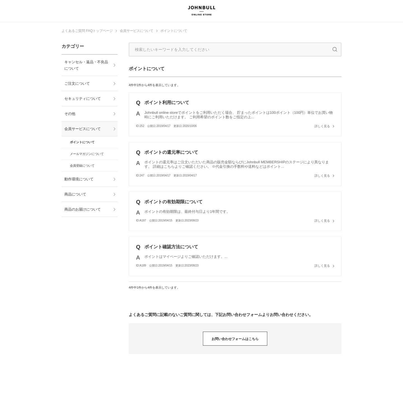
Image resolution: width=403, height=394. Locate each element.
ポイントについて (173, 31)
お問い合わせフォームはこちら (235, 339)
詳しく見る (322, 126)
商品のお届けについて (82, 209)
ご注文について (77, 83)
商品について (75, 194)
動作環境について (78, 179)
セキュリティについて (82, 98)
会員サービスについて (136, 31)
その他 (69, 114)
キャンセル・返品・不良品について (86, 65)
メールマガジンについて (87, 153)
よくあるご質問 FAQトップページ (87, 31)
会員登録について (82, 165)
